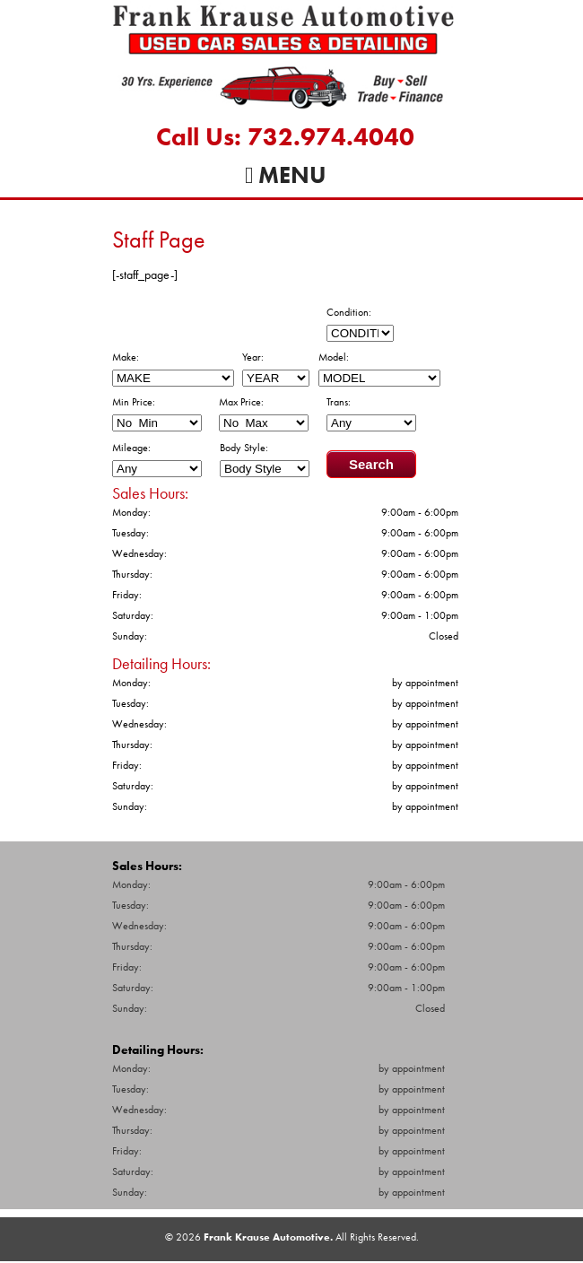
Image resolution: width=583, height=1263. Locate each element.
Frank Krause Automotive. (268, 1237)
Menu (285, 174)
